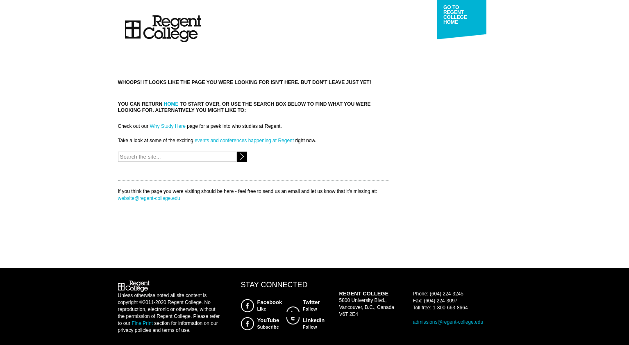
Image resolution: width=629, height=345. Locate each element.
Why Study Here (168, 126)
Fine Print (142, 323)
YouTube (268, 323)
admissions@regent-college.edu (448, 322)
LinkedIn (314, 323)
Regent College (162, 29)
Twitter (311, 305)
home (171, 104)
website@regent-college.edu (149, 198)
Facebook (269, 305)
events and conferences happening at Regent (244, 140)
